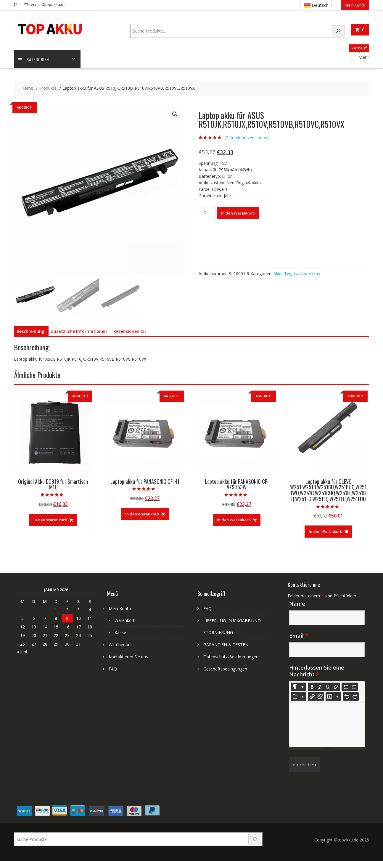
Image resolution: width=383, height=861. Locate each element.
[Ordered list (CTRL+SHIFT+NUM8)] (354, 687)
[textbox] (327, 724)
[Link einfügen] (312, 696)
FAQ (113, 669)
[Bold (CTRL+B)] (312, 687)
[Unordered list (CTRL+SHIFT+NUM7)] (346, 687)
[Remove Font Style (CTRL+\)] (336, 687)
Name (297, 603)
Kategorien (33, 59)
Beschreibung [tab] (30, 331)
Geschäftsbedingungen (225, 669)
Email (298, 635)
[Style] (298, 687)
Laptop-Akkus (307, 273)
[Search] (338, 30)
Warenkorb (125, 620)
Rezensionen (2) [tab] (129, 331)
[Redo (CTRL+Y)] (355, 696)
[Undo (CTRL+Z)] (347, 696)
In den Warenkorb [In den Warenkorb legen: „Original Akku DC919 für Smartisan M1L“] (50, 520)
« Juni (22, 651)
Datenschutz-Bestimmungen (230, 657)
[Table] (333, 696)
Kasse (120, 632)
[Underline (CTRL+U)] (328, 687)
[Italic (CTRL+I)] (320, 687)
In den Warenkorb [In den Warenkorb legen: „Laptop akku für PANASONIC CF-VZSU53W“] (234, 520)
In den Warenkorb (238, 213)
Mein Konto (355, 5)
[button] (175, 114)
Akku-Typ (282, 273)
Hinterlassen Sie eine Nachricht (316, 671)
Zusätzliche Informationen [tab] (79, 331)
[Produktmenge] (207, 212)
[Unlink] (320, 696)
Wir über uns (121, 644)
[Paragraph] (298, 696)
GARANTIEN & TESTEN (225, 644)
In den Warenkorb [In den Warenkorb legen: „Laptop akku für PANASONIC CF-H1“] (142, 514)
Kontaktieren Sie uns (128, 657)
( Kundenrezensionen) (247, 138)
